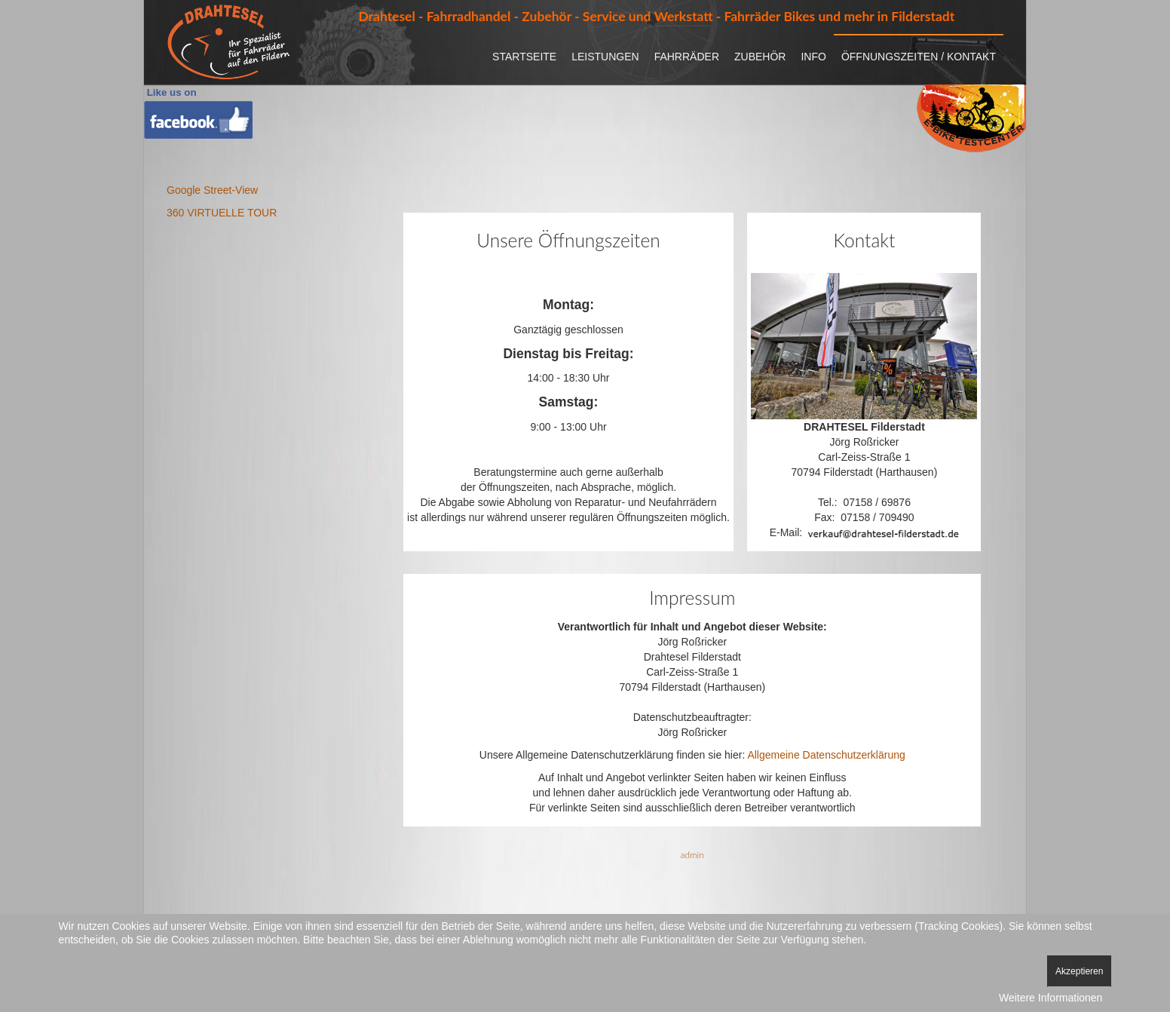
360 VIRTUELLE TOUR (222, 213)
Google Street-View (212, 190)
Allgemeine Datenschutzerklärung (826, 755)
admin (692, 854)
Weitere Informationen (1050, 998)
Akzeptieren (1079, 971)
